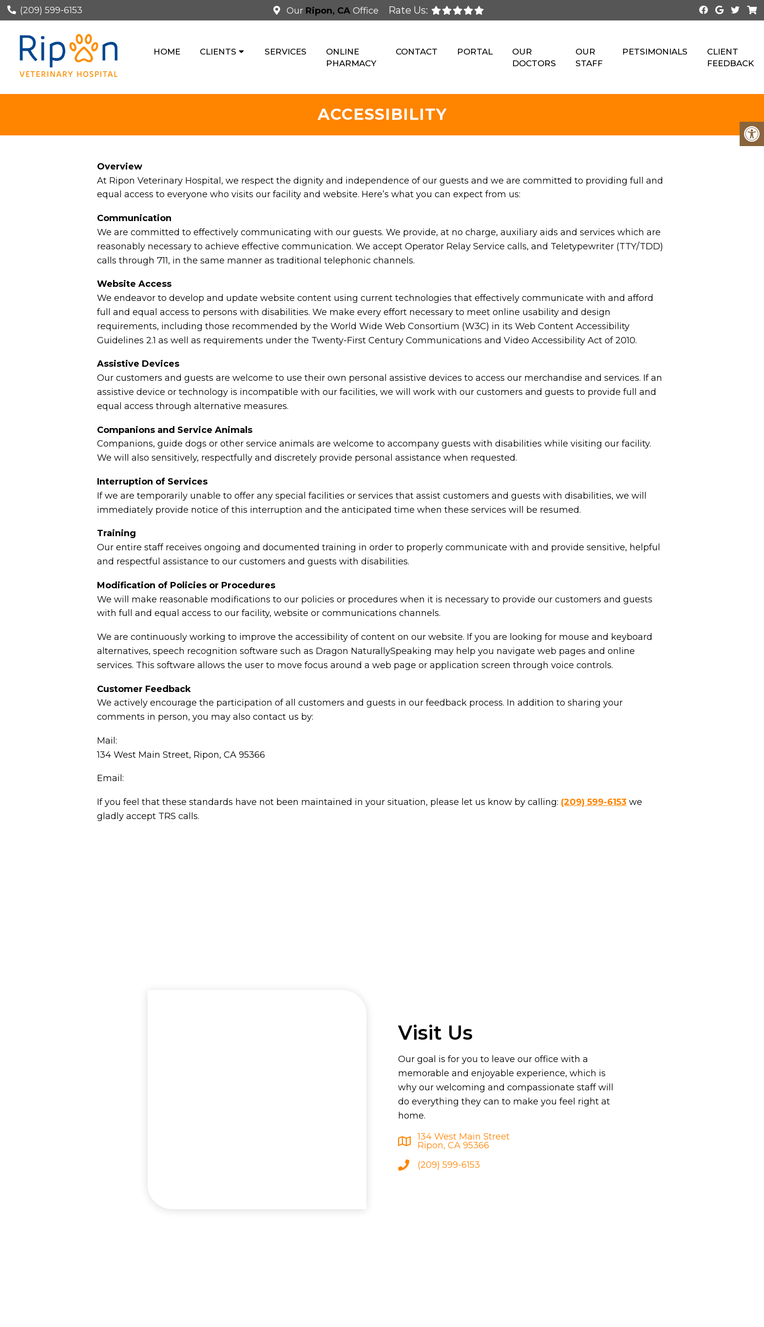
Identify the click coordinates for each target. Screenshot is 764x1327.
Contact (417, 51)
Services (285, 51)
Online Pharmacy (351, 57)
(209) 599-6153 (51, 10)
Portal (475, 51)
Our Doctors (534, 57)
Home (166, 51)
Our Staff (589, 57)
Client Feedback (730, 57)
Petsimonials (655, 51)
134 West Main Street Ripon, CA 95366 (464, 1141)
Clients (218, 51)
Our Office (331, 10)
